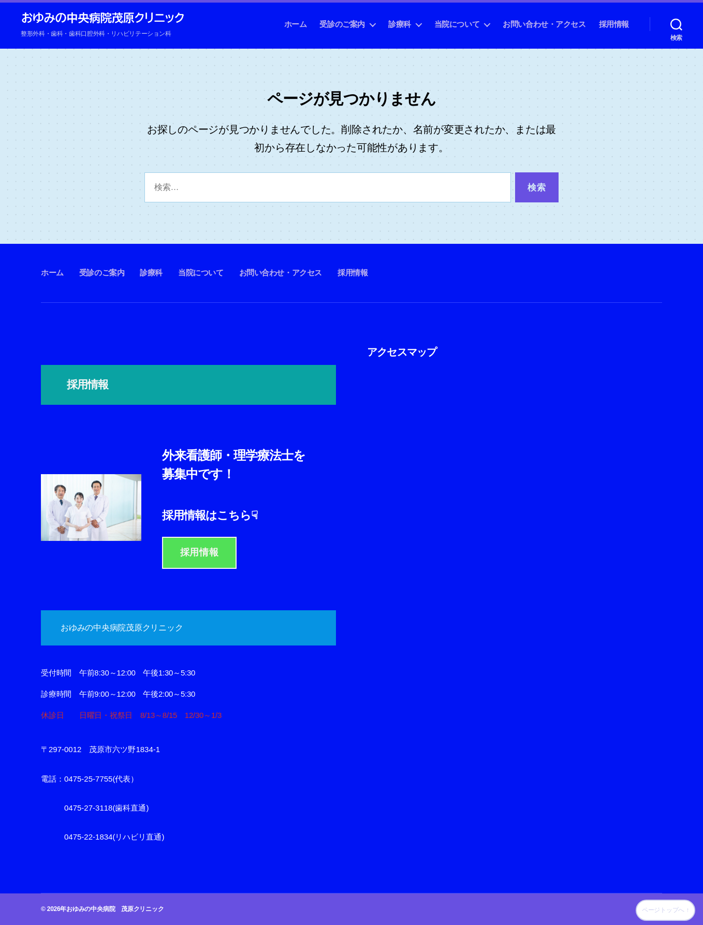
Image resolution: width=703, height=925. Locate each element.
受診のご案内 (342, 24)
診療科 (399, 24)
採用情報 (614, 24)
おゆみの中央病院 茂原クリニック (115, 909)
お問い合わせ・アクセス (544, 24)
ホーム (295, 24)
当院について (457, 24)
